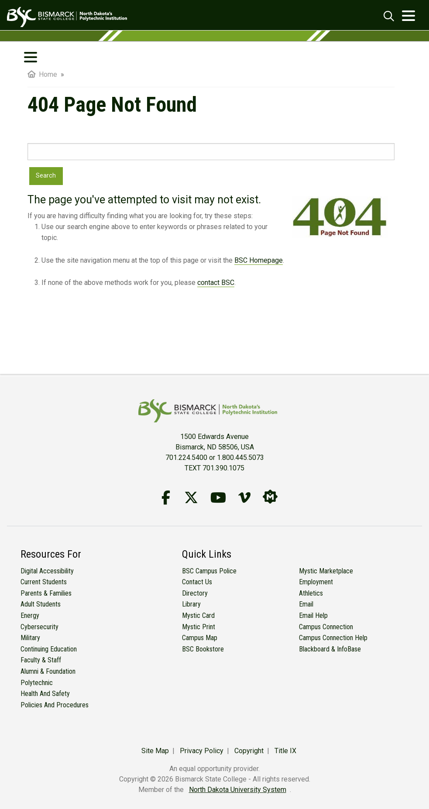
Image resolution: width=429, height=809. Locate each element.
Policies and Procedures (55, 705)
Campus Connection (326, 627)
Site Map (155, 751)
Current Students (44, 582)
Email (306, 604)
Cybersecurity (39, 627)
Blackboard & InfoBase (330, 649)
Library (191, 604)
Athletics (311, 593)
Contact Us (197, 582)
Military (30, 638)
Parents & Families (46, 593)
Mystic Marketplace (326, 571)
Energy (30, 615)
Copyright (249, 751)
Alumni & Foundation (48, 671)
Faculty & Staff (41, 660)
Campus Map (199, 638)
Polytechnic (37, 683)
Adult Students (41, 604)
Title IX (285, 751)
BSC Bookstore (203, 649)
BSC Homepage (258, 260)
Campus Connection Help (333, 638)
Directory (195, 593)
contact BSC (215, 282)
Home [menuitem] (42, 74)
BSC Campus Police (209, 571)
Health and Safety (45, 693)
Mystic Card (198, 615)
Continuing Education (49, 649)
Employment (316, 582)
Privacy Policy (201, 751)
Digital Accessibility (47, 571)
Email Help (313, 615)
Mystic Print (198, 627)
